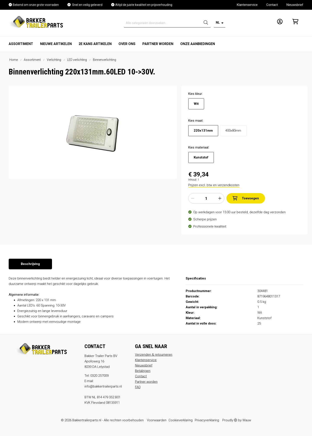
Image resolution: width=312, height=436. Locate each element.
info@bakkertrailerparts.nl (103, 386)
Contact (272, 5)
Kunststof (201, 157)
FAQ (138, 387)
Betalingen (142, 371)
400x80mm (233, 130)
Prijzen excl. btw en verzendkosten (213, 185)
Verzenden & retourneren (153, 355)
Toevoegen (245, 198)
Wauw (246, 420)
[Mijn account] (278, 23)
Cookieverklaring (181, 420)
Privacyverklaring (207, 420)
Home (13, 59)
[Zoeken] (206, 23)
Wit (196, 104)
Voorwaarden (156, 420)
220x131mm (203, 130)
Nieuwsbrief (294, 5)
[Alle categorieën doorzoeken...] (162, 23)
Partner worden (146, 382)
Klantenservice (247, 5)
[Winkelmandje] (294, 23)
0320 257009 (99, 376)
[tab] (30, 264)
